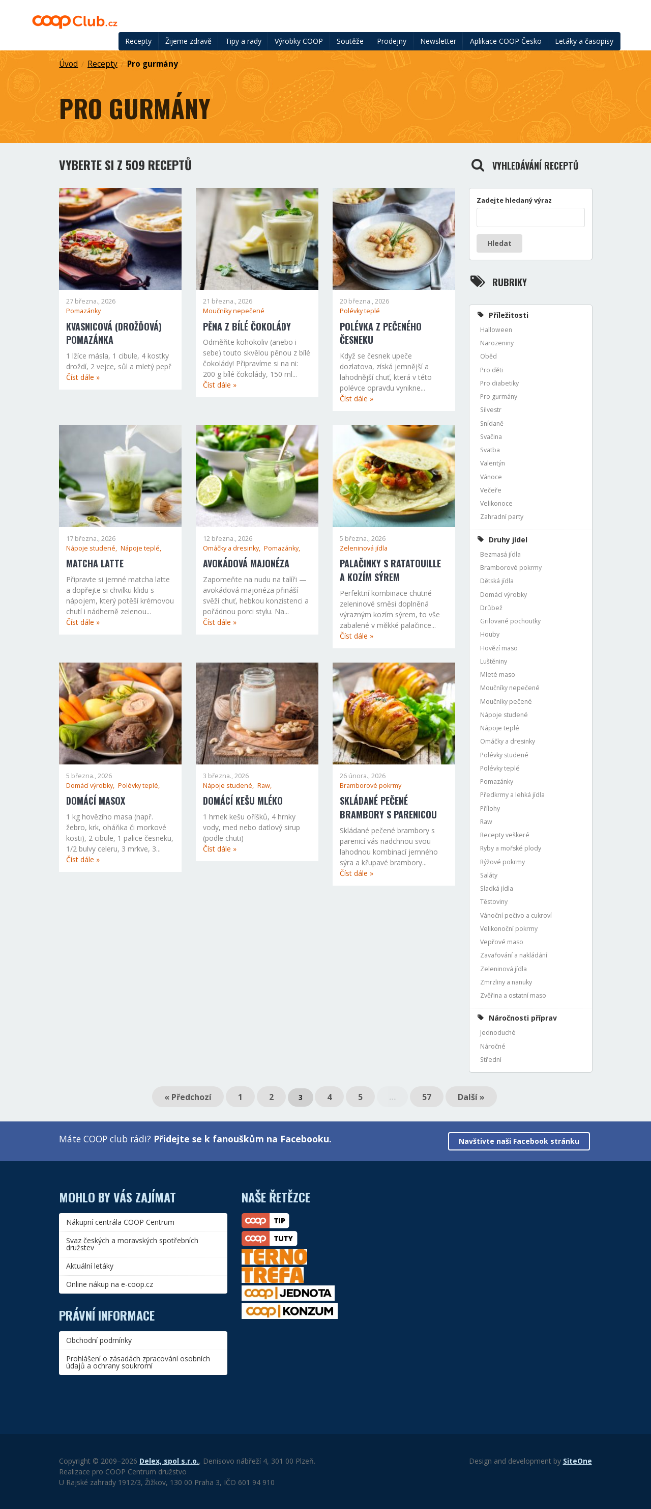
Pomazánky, (282, 548)
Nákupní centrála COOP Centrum (120, 1222)
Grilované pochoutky (510, 621)
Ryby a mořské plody (510, 848)
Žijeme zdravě (188, 41)
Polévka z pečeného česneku (381, 333)
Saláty (488, 875)
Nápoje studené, (92, 548)
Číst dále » (83, 377)
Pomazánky (83, 311)
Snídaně (492, 423)
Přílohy (490, 808)
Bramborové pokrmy (370, 785)
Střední (490, 1059)
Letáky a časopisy (584, 41)
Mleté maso (497, 674)
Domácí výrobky (503, 594)
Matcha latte (95, 563)
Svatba (490, 450)
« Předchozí (188, 1097)
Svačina (491, 436)
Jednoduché (498, 1032)
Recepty (138, 41)
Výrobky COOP (299, 41)
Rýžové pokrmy (502, 862)
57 (426, 1097)
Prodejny (391, 41)
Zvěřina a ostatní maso (513, 995)
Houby (489, 634)
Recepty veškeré (504, 835)
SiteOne (577, 1461)
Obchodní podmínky (99, 1340)
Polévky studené (504, 755)
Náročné (493, 1046)
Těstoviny (494, 901)
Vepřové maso (501, 942)
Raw (486, 821)
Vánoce (491, 477)
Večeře (490, 490)
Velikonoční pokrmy (509, 928)
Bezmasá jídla (500, 554)
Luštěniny (493, 661)
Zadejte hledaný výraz (514, 200)
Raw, (264, 785)
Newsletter (438, 41)
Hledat (499, 243)
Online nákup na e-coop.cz (109, 1284)
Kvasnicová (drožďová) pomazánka (114, 333)
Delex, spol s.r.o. (169, 1461)
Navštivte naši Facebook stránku (519, 1141)
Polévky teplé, (139, 785)
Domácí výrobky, (91, 785)
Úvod (68, 64)
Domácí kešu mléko (243, 800)
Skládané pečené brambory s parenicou (388, 807)
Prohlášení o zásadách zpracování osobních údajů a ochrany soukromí (138, 1362)
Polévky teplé (360, 311)
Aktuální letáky (89, 1266)
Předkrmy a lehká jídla (512, 794)
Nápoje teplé (499, 728)
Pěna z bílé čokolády (247, 326)
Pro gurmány (152, 64)
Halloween (496, 329)
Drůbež (491, 607)
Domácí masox (95, 800)
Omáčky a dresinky (507, 741)
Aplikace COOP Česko (506, 41)
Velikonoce (496, 503)
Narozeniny (497, 343)
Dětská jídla (497, 581)
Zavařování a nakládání (513, 955)
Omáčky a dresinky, (232, 548)
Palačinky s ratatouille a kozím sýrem (390, 570)
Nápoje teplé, (141, 548)
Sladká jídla (496, 888)
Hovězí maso (499, 648)
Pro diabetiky (499, 383)
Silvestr (490, 409)
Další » (471, 1097)
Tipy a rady (243, 41)
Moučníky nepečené (233, 311)
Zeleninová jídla (364, 548)
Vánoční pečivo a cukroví (516, 915)
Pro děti (491, 370)
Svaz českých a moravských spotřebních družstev (132, 1244)
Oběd (488, 356)
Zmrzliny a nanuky (506, 982)
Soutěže (350, 41)
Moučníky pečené (506, 701)
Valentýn (492, 463)
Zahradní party (501, 516)
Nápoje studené (504, 714)
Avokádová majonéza (246, 563)
